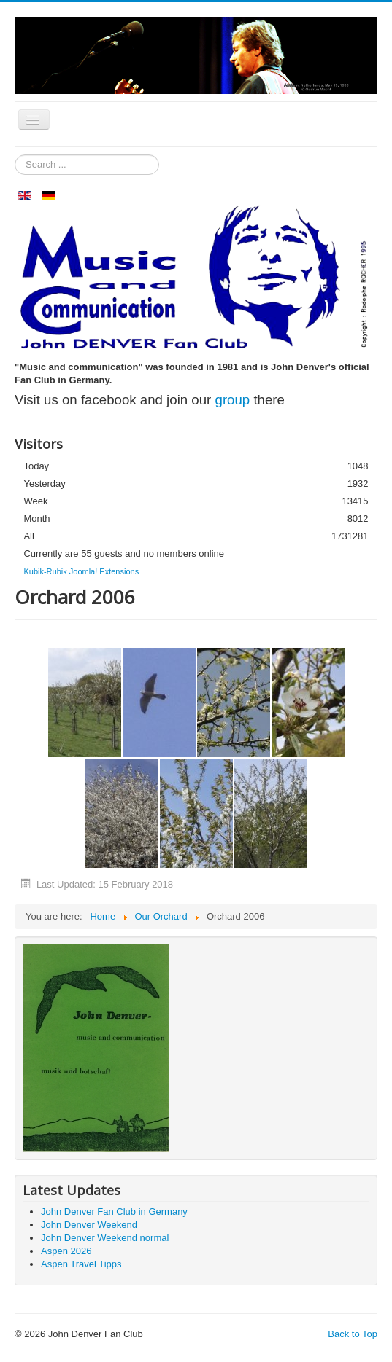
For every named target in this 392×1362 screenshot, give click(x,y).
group (232, 399)
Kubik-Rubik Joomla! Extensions (81, 571)
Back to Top (352, 1333)
